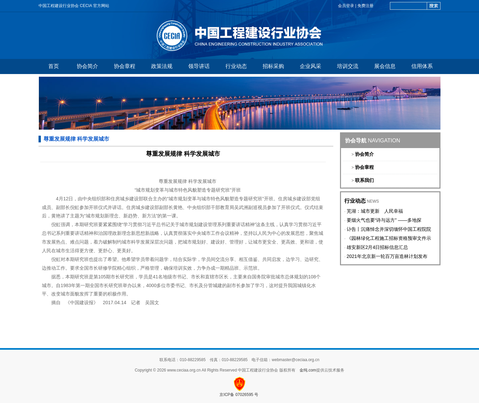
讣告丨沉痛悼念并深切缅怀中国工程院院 (389, 229)
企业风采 (310, 66)
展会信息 (385, 66)
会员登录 (346, 5)
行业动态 (236, 66)
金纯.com (307, 370)
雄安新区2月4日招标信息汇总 (377, 247)
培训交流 (347, 66)
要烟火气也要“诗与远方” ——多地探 (384, 220)
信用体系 (422, 66)
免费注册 (365, 5)
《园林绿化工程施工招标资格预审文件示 (389, 238)
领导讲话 (199, 66)
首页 (53, 66)
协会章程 (124, 66)
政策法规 (162, 66)
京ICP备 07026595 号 (239, 394)
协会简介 (87, 66)
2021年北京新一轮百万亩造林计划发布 (387, 256)
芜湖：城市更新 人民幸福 (375, 211)
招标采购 (273, 66)
